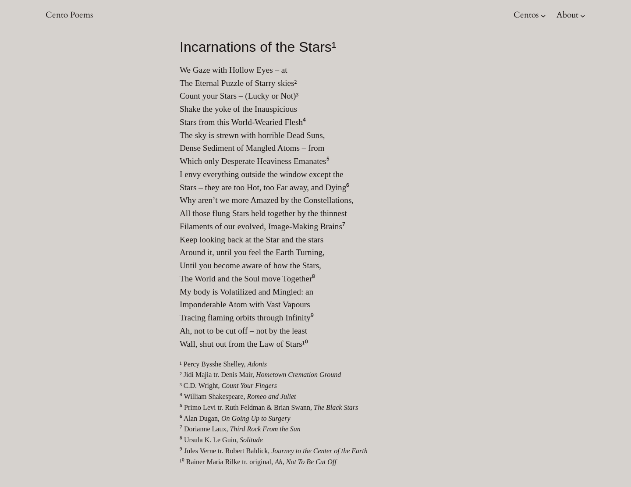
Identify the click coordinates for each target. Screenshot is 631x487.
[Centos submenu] (543, 15)
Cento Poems (69, 15)
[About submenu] (582, 15)
